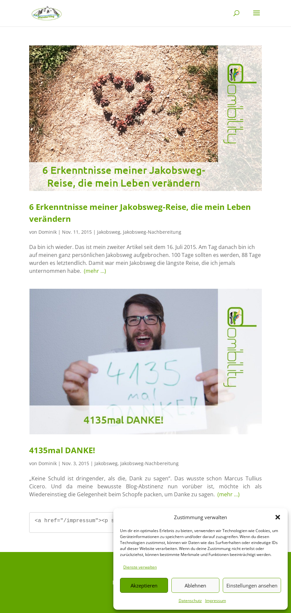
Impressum (215, 600)
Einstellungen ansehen (251, 585)
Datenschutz (190, 600)
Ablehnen (195, 585)
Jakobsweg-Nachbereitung (152, 232)
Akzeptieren (144, 585)
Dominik (47, 232)
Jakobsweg (108, 232)
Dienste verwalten (140, 567)
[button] (277, 517)
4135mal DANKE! (62, 450)
